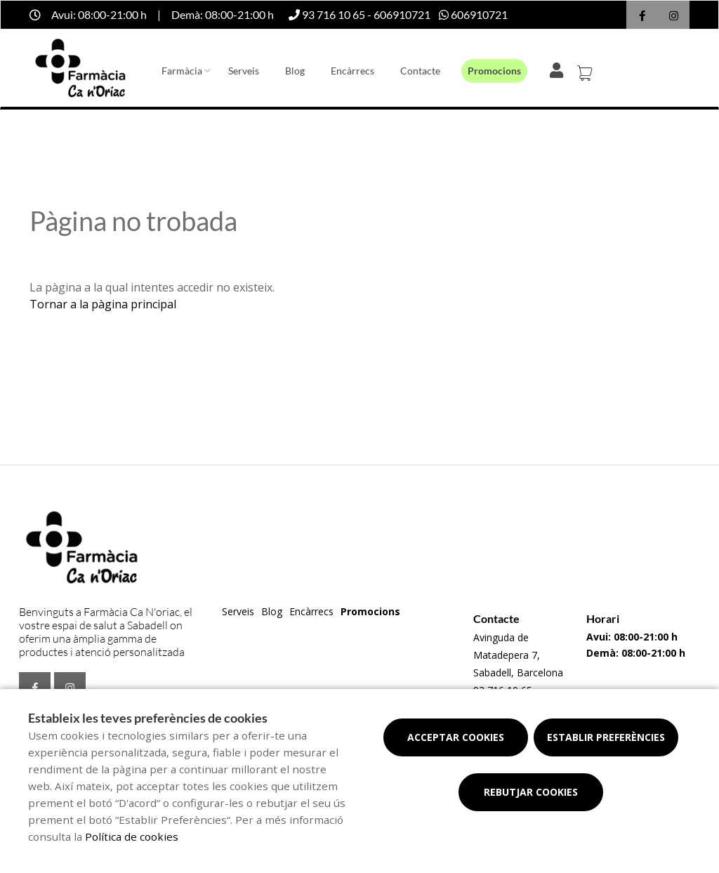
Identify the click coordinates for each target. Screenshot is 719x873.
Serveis (243, 71)
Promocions (494, 71)
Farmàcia (181, 71)
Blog (295, 71)
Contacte (420, 71)
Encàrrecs (352, 71)
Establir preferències (606, 737)
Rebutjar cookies (531, 792)
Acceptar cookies (455, 737)
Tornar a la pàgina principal (102, 304)
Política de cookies (131, 836)
